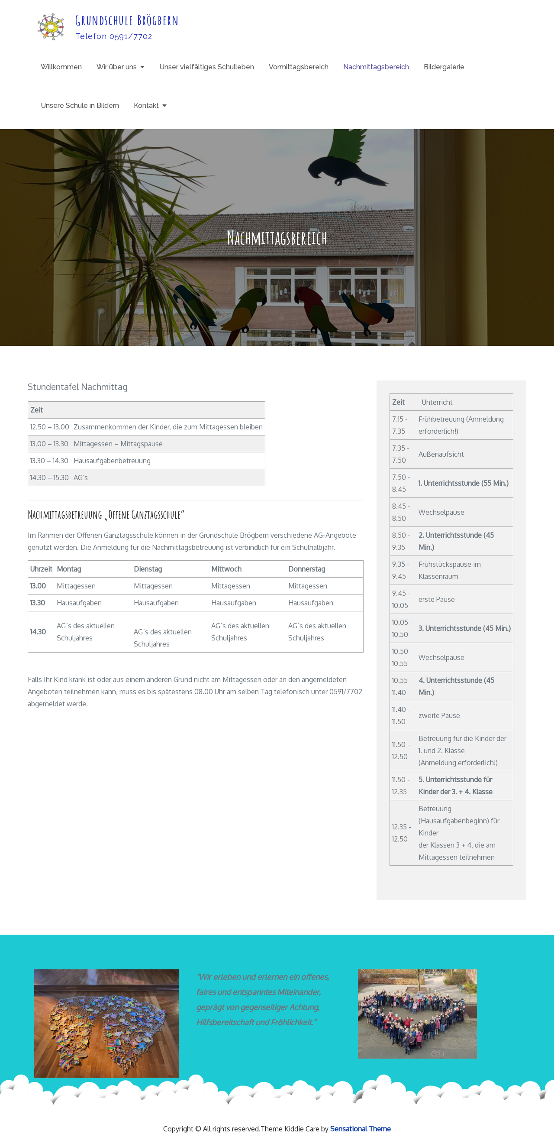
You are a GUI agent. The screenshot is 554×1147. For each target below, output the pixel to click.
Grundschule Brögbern (127, 20)
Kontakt (146, 105)
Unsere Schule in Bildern (80, 105)
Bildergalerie (444, 67)
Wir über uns (117, 67)
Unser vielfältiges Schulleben (206, 67)
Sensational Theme (360, 1128)
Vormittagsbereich (299, 67)
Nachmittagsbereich (376, 67)
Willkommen (61, 67)
